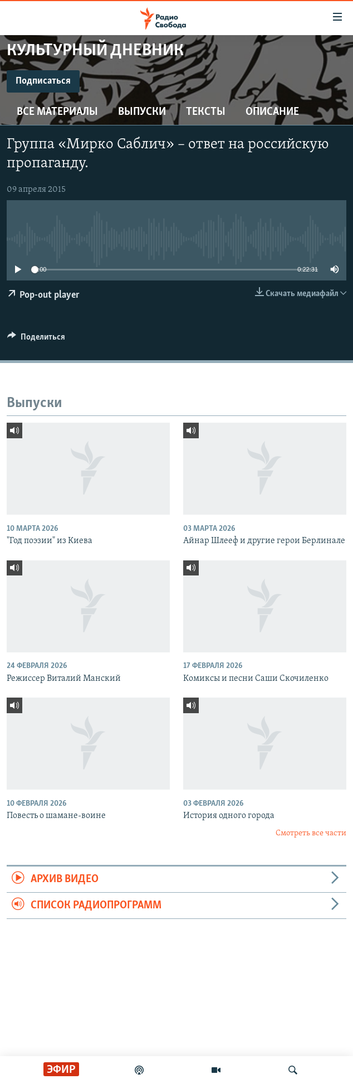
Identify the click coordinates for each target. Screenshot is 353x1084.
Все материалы (57, 112)
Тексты (205, 112)
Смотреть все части (311, 833)
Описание (272, 112)
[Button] (36, 339)
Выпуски (142, 112)
